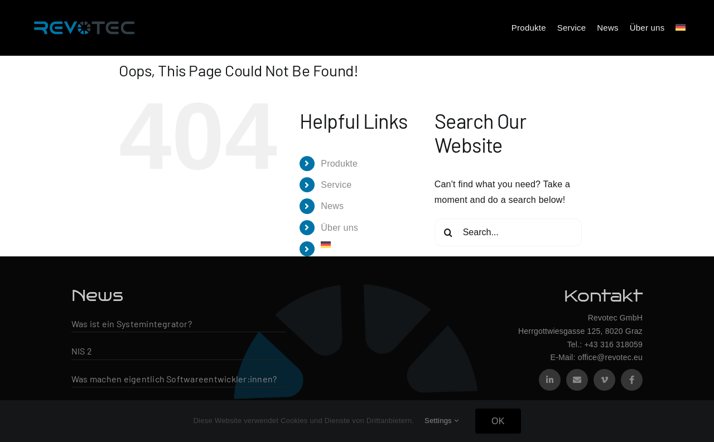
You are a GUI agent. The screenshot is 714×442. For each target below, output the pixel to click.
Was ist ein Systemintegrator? (131, 323)
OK (498, 421)
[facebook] (632, 380)
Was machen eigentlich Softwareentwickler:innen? (174, 378)
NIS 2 (81, 351)
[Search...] (508, 232)
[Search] (448, 232)
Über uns (339, 227)
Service (336, 185)
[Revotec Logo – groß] (84, 18)
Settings (441, 420)
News (332, 206)
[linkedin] (550, 380)
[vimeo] (604, 380)
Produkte (339, 163)
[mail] (577, 380)
